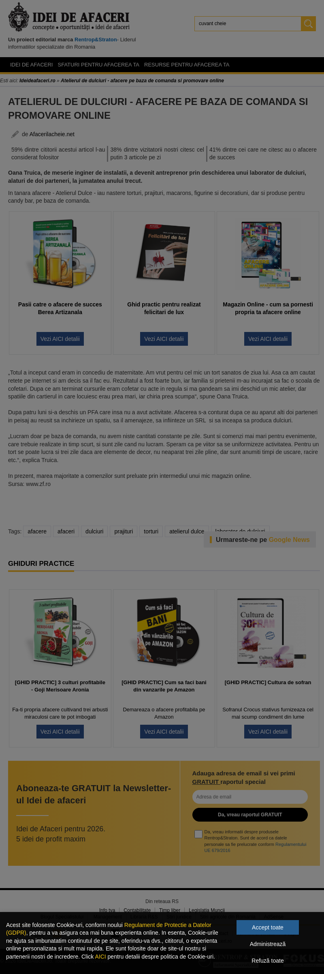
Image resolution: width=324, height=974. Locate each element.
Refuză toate (268, 960)
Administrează (268, 944)
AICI (100, 956)
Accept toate (268, 927)
